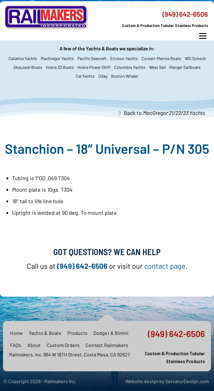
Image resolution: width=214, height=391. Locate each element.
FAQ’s (15, 345)
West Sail (157, 67)
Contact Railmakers (107, 345)
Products (77, 333)
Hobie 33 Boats (60, 67)
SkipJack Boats (27, 67)
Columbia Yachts (129, 67)
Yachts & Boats (45, 333)
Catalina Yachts (22, 58)
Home (16, 333)
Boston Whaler (124, 76)
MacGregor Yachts (57, 58)
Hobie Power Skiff (93, 67)
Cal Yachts (85, 76)
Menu (202, 36)
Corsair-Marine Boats (161, 58)
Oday (102, 76)
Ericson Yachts (124, 58)
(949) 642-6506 (185, 14)
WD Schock (195, 58)
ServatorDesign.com (187, 381)
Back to (164, 113)
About (34, 345)
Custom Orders (63, 345)
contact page (164, 265)
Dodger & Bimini (111, 333)
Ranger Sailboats (185, 67)
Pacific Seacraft (92, 58)
